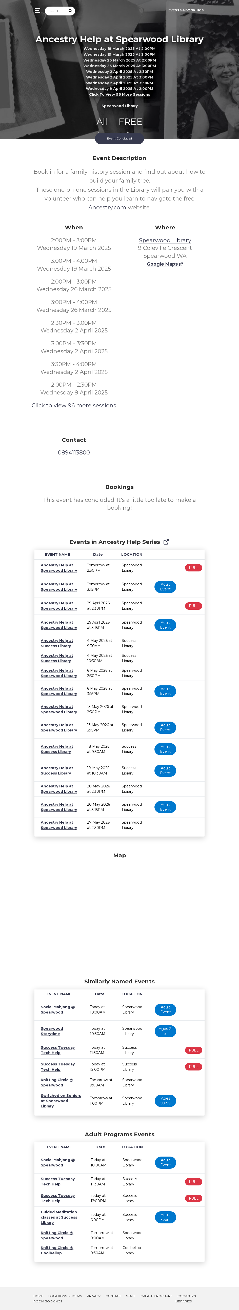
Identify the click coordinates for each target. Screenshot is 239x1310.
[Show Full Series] (166, 542)
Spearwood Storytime (60, 1031)
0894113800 (74, 452)
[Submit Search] (70, 11)
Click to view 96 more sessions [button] (119, 94)
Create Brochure (156, 1296)
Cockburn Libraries (185, 1298)
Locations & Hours (65, 1296)
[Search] (55, 11)
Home (38, 1296)
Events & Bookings (186, 10)
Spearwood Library (165, 240)
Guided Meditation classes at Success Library (57, 1217)
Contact (113, 1296)
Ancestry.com (107, 207)
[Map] (119, 914)
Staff (130, 1296)
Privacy (94, 1296)
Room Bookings (47, 1301)
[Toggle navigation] (36, 10)
